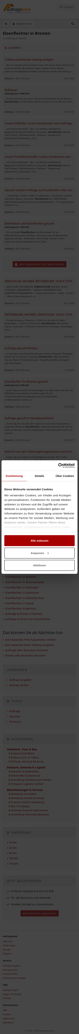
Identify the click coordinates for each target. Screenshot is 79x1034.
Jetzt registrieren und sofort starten (39, 264)
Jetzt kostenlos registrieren (39, 913)
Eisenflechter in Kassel (19, 603)
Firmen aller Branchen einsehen (25, 655)
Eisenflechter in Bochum (20, 608)
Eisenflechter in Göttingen (21, 587)
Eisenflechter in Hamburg (21, 545)
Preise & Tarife (10, 973)
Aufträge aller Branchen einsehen (26, 650)
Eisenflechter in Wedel (19, 550)
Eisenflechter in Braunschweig (24, 582)
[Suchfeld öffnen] (72, 23)
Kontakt (7, 949)
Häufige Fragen (10, 990)
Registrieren (23, 23)
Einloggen (67, 6)
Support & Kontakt (12, 994)
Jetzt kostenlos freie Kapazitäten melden (30, 639)
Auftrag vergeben (62, 490)
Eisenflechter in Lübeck (20, 571)
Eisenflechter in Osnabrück (22, 555)
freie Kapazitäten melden (23, 493)
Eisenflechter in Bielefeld (21, 566)
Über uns (7, 941)
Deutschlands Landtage (14, 977)
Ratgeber (7, 953)
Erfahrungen (9, 945)
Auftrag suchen (19, 685)
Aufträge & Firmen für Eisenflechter (27, 619)
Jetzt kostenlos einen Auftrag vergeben (29, 645)
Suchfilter (13, 47)
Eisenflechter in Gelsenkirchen (24, 598)
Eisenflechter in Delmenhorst (23, 540)
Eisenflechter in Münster (20, 577)
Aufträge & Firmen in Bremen (24, 614)
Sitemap (7, 998)
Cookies (7, 1014)
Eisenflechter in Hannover (21, 561)
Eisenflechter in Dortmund (22, 592)
